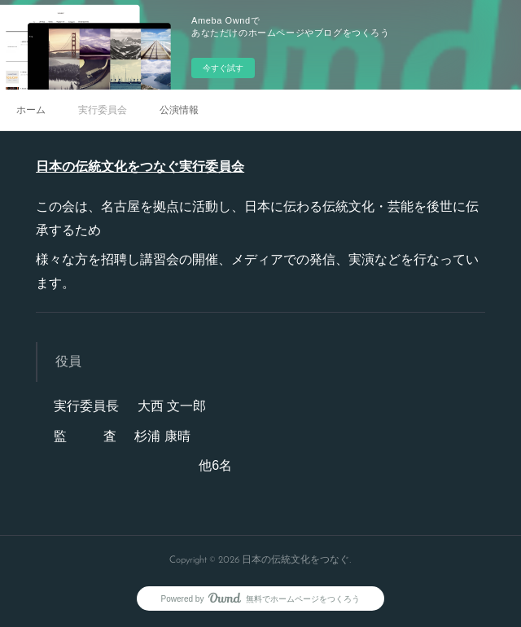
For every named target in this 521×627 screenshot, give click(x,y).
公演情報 (179, 110)
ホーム (31, 110)
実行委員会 (102, 110)
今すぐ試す (223, 68)
